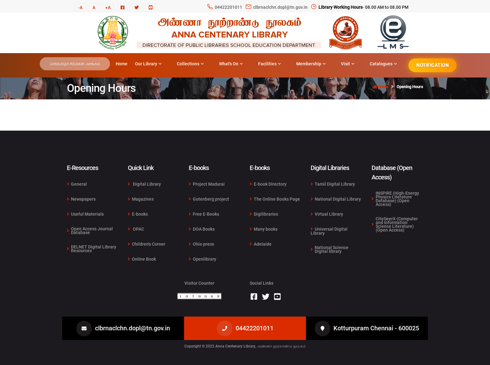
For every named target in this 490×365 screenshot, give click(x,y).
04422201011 (228, 7)
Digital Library (144, 184)
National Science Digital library (329, 249)
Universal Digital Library (329, 231)
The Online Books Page (275, 199)
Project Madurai (207, 184)
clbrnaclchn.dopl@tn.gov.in (280, 7)
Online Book (142, 259)
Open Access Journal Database (90, 230)
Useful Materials (85, 214)
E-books (138, 214)
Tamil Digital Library (333, 184)
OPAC (136, 229)
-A (80, 7)
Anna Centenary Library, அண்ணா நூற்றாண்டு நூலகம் (260, 346)
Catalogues (383, 63)
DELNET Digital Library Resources (91, 248)
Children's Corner (146, 244)
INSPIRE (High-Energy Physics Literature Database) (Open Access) (395, 199)
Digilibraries (264, 214)
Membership (311, 63)
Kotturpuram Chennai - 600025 (376, 328)
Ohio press (201, 244)
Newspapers (81, 199)
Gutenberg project (209, 199)
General (77, 184)
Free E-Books (204, 214)
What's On (231, 63)
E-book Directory (268, 184)
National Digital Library (336, 199)
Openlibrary (202, 259)
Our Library (148, 63)
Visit (347, 63)
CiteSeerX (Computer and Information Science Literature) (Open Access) (395, 224)
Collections (190, 63)
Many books (264, 229)
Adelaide (261, 244)
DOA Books (202, 229)
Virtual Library (327, 214)
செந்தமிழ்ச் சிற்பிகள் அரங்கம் (75, 64)
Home (122, 63)
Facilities (269, 63)
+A (108, 7)
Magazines (141, 199)
